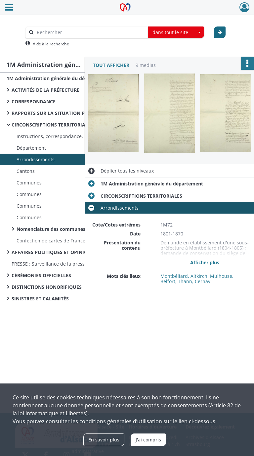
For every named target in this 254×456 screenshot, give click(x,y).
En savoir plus (103, 439)
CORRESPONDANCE (34, 101)
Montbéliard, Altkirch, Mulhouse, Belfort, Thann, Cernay (196, 278)
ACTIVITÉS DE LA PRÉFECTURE (45, 90)
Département (31, 148)
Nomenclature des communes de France (63, 229)
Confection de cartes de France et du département (73, 240)
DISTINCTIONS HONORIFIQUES (47, 287)
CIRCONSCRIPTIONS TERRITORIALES (52, 125)
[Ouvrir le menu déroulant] (9, 8)
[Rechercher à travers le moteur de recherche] (90, 32)
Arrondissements (36, 159)
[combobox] (176, 32)
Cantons (26, 171)
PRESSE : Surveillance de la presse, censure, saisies (68, 264)
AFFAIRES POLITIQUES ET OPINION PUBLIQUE (64, 252)
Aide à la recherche (51, 44)
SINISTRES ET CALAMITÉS (40, 298)
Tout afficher (111, 65)
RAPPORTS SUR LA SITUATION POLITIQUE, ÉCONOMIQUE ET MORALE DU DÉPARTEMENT (78, 113)
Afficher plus (204, 262)
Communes (29, 182)
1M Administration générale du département (58, 78)
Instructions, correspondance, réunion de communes (76, 136)
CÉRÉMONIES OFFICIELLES (41, 275)
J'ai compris (148, 439)
